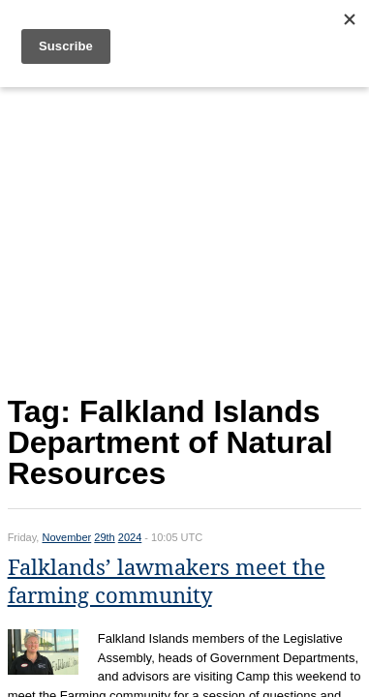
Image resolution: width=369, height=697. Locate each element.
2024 (129, 537)
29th (104, 537)
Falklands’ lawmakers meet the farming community (166, 582)
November (66, 537)
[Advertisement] (185, 236)
